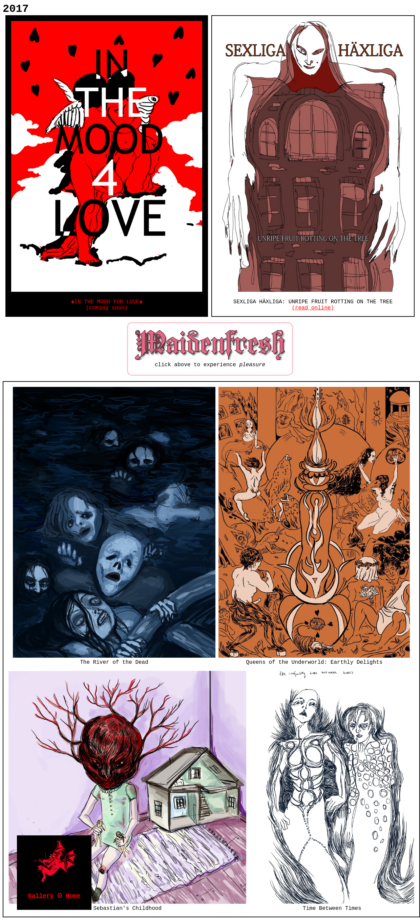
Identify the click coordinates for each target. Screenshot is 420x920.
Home (73, 896)
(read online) (313, 308)
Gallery (41, 896)
